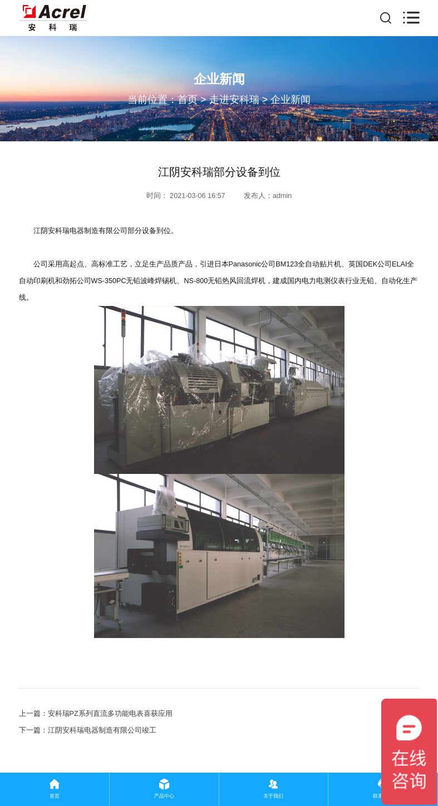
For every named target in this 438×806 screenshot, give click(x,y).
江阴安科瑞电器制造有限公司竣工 (102, 730)
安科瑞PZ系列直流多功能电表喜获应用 (110, 714)
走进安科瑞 (234, 99)
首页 (188, 99)
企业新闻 (290, 99)
